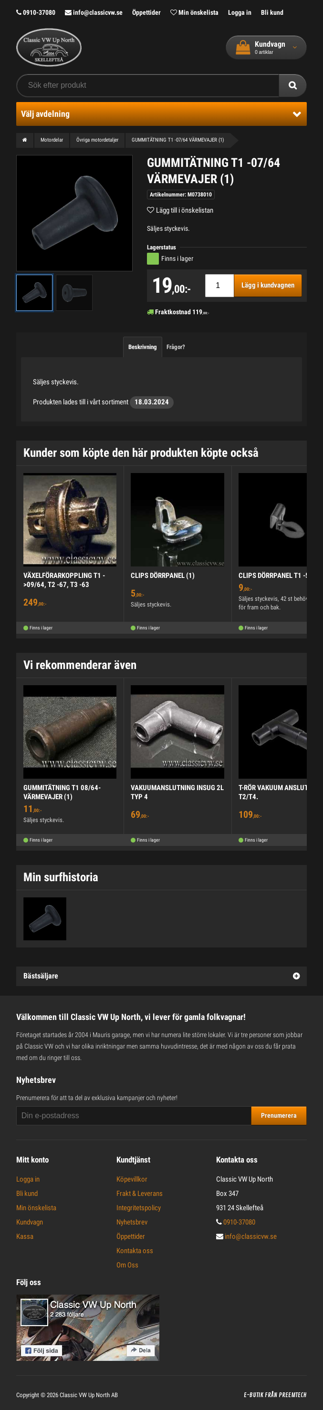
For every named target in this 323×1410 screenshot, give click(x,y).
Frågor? (176, 346)
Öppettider (146, 12)
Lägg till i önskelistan (184, 210)
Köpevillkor (131, 1179)
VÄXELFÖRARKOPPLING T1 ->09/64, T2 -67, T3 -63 (64, 580)
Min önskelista (194, 12)
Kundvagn (29, 1222)
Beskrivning (142, 346)
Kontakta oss (134, 1250)
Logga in (239, 12)
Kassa (24, 1236)
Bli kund (272, 12)
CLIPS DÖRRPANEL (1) (163, 575)
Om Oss (127, 1265)
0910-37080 (35, 12)
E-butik (253, 1395)
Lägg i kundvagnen (267, 285)
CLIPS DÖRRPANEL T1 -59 (276, 575)
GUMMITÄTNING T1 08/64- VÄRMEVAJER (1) (62, 792)
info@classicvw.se (94, 12)
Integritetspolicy (138, 1208)
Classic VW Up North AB (89, 1395)
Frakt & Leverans (139, 1193)
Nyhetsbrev (131, 1222)
